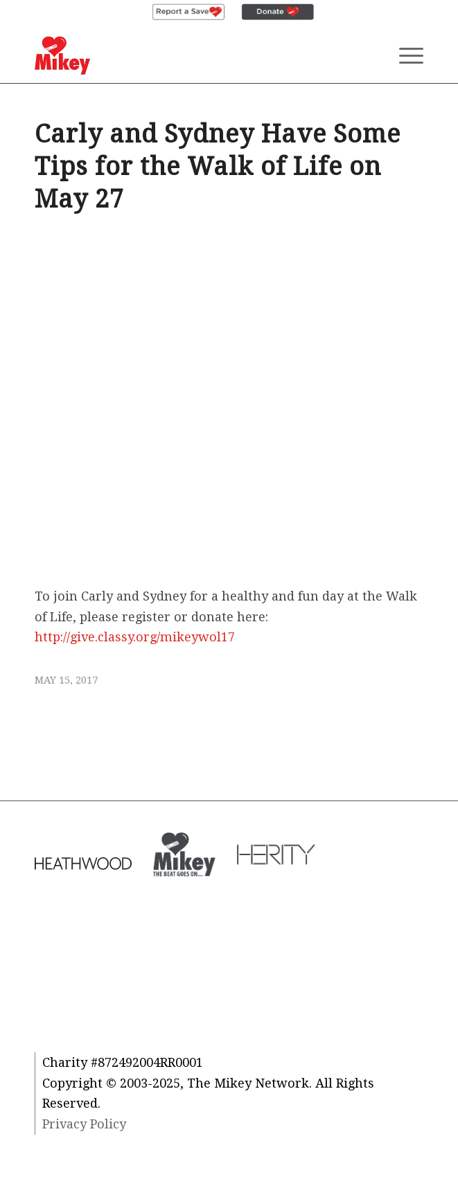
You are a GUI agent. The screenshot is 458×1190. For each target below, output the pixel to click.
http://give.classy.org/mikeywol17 (135, 637)
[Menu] (404, 55)
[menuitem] (188, 12)
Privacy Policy (84, 1124)
